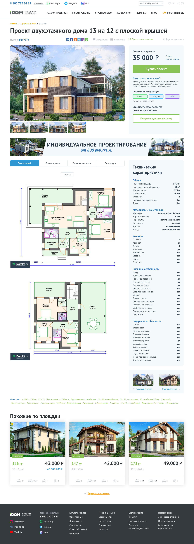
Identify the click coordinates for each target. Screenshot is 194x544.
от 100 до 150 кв (29, 399)
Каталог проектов (56, 12)
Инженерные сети (166, 521)
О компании (105, 525)
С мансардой (75, 525)
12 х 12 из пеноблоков (108, 399)
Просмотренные (173, 12)
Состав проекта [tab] (53, 163)
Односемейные (18, 403)
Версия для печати (175, 39)
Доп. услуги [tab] (110, 163)
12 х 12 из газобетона (130, 403)
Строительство (103, 12)
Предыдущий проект (144, 389)
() (172, 3)
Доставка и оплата (137, 521)
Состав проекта (136, 512)
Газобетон (60, 403)
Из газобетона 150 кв (149, 399)
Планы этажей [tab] (24, 163)
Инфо (154, 12)
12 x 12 (41, 399)
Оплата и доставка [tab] (82, 163)
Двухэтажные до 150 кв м (57, 399)
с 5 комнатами (172, 403)
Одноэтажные (76, 516)
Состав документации (172, 57)
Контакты (38, 3)
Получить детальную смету (156, 118)
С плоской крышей (78, 529)
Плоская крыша (74, 403)
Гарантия (133, 516)
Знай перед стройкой (168, 516)
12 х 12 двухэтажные (129, 399)
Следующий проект (169, 389)
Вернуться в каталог (99, 493)
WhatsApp (140, 96)
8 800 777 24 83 (20, 3)
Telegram (156, 96)
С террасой (166, 399)
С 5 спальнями (101, 403)
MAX (172, 96)
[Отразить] (67, 174)
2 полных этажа (48, 403)
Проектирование (81, 12)
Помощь (141, 12)
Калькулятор (124, 12)
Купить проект (156, 69)
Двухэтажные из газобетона (83, 399)
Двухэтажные (33, 403)
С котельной (88, 403)
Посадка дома (165, 512)
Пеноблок (114, 403)
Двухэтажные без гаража (153, 403)
